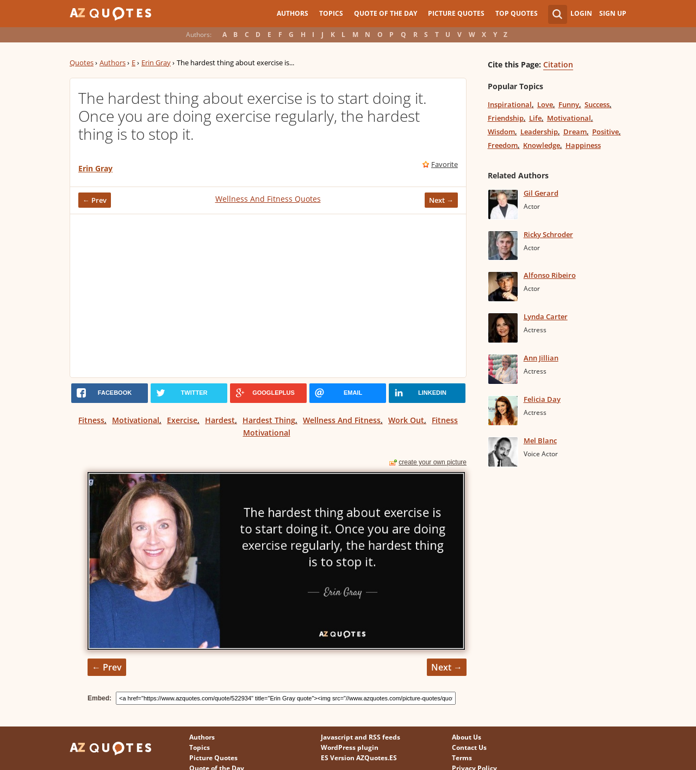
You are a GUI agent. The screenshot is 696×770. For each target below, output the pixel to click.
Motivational (135, 420)
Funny (568, 104)
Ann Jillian (541, 358)
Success (597, 104)
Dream (575, 131)
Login (581, 13)
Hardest (220, 420)
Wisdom (501, 131)
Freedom (503, 145)
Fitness (91, 420)
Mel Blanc (540, 440)
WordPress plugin (349, 747)
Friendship (506, 118)
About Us (466, 737)
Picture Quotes (456, 13)
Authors (292, 13)
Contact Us (469, 747)
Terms (462, 757)
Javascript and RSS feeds (360, 737)
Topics (331, 13)
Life (535, 118)
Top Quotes (516, 13)
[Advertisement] (268, 296)
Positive (605, 131)
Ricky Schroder (548, 234)
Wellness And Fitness (342, 420)
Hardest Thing (269, 420)
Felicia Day (542, 399)
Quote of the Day (385, 13)
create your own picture (433, 462)
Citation (558, 64)
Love (545, 104)
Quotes (82, 62)
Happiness (583, 145)
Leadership (539, 131)
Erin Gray (156, 62)
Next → (441, 200)
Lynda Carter (546, 316)
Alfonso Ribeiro (550, 275)
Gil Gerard (541, 193)
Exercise (182, 420)
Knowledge (541, 145)
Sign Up (612, 13)
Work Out (406, 420)
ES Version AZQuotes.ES (359, 757)
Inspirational (510, 104)
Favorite (444, 164)
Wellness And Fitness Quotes (268, 199)
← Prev (95, 200)
